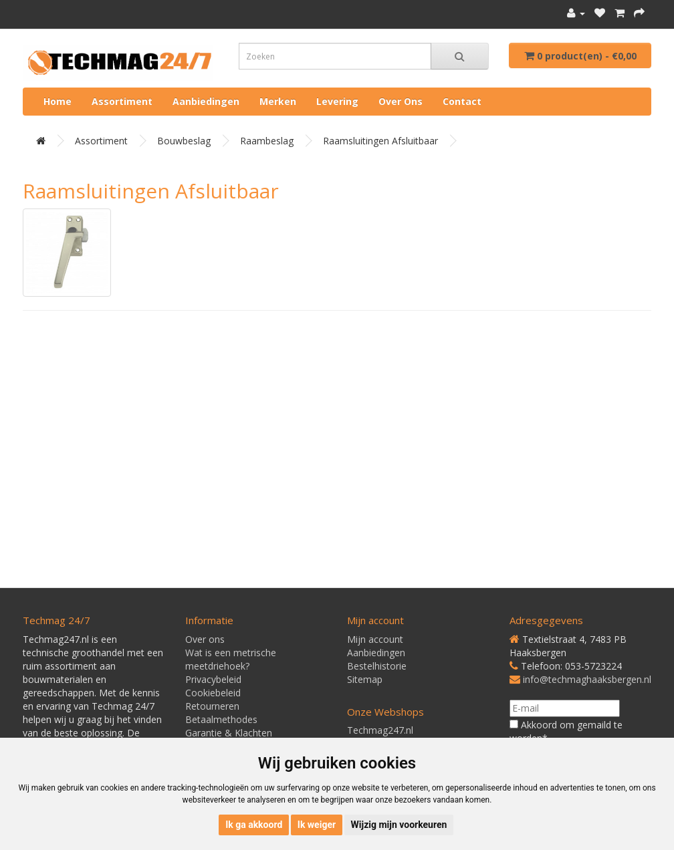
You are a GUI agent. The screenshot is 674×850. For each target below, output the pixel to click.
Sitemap (364, 679)
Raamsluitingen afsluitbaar (380, 140)
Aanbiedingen (206, 101)
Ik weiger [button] (317, 824)
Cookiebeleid (213, 692)
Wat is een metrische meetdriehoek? (230, 659)
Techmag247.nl (380, 730)
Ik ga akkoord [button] (253, 824)
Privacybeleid (213, 679)
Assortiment (122, 101)
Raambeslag (267, 140)
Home (57, 101)
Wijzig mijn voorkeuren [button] (399, 824)
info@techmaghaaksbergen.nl (587, 679)
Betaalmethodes (221, 719)
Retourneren (212, 706)
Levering (337, 101)
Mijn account (375, 639)
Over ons (400, 101)
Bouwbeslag (184, 140)
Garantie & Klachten (228, 732)
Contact (462, 101)
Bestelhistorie (377, 666)
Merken (277, 101)
